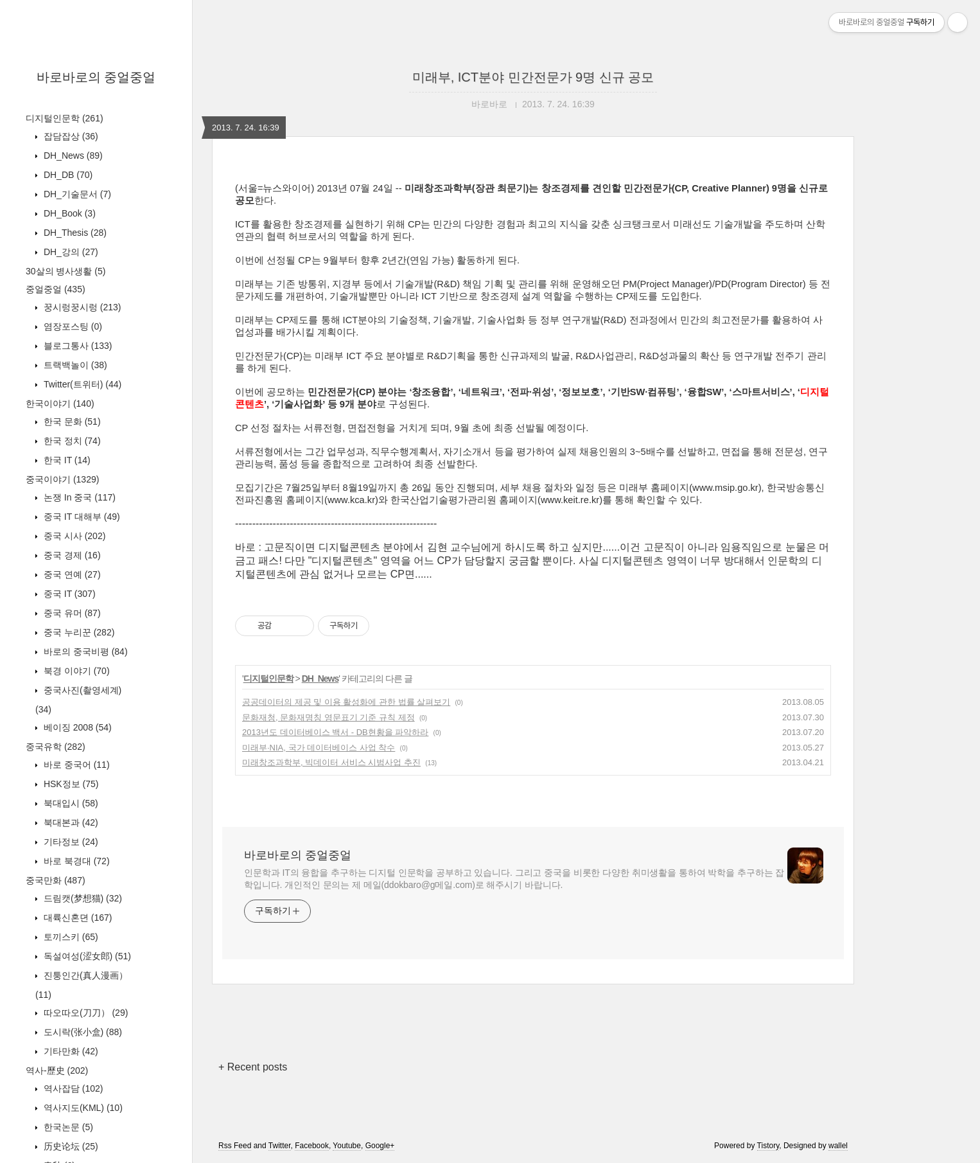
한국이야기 (60, 403)
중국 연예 (71, 574)
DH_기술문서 (76, 194)
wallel (838, 1145)
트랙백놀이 (74, 365)
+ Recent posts (252, 1066)
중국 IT (68, 594)
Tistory (768, 1145)
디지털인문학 (64, 118)
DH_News (72, 155)
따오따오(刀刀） (84, 1013)
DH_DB (66, 175)
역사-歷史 (57, 1070)
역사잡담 (72, 1088)
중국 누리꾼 (77, 632)
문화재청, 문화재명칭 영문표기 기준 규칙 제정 (328, 717)
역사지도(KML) (82, 1108)
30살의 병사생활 (65, 271)
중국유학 (55, 746)
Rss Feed (234, 1145)
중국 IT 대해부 (80, 516)
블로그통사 (76, 346)
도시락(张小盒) (81, 1032)
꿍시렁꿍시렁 (81, 307)
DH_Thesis (74, 232)
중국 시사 (73, 536)
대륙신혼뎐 (76, 917)
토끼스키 (69, 937)
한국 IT (66, 460)
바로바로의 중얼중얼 (96, 77)
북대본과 (69, 822)
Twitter (279, 1145)
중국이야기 (62, 479)
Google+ (380, 1145)
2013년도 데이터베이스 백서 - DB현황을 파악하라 (335, 732)
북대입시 (69, 803)
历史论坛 (69, 1146)
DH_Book (68, 213)
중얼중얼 (55, 289)
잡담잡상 (69, 136)
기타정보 (69, 842)
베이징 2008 (76, 727)
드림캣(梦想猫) (81, 898)
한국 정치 (71, 441)
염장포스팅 (71, 326)
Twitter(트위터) (81, 384)
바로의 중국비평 (84, 651)
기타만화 (69, 1051)
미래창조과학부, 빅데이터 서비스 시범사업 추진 (331, 762)
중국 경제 (71, 555)
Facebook (312, 1145)
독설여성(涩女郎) (86, 956)
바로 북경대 (75, 861)
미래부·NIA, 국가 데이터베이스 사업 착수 (318, 747)
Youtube (347, 1145)
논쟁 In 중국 (78, 497)
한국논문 (67, 1127)
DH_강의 (69, 252)
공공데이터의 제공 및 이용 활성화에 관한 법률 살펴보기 (346, 702)
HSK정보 (69, 784)
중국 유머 (71, 613)
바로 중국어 (75, 764)
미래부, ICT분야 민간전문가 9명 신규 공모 (533, 77)
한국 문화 (71, 421)
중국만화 (55, 880)
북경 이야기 (75, 671)
